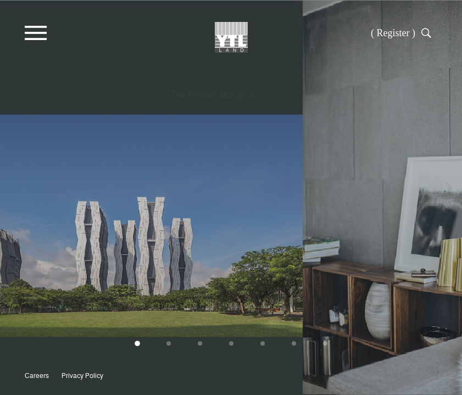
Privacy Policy (82, 375)
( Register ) (393, 32)
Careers (37, 375)
